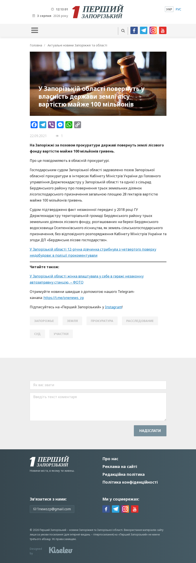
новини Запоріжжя (81, 530)
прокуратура (102, 321)
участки (61, 334)
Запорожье (44, 321)
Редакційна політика (123, 474)
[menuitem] (169, 9)
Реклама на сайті (119, 466)
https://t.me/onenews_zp (63, 297)
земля (72, 321)
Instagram (113, 307)
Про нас (110, 458)
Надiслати (150, 430)
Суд (37, 334)
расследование (140, 321)
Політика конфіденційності (130, 482)
